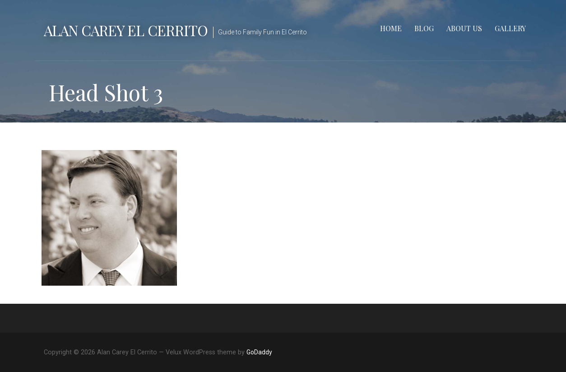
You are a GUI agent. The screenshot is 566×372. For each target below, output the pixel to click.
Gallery (510, 28)
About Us (464, 28)
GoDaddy (259, 352)
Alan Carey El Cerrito (126, 30)
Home (391, 28)
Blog (424, 28)
